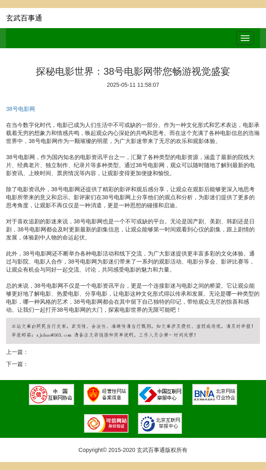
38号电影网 (20, 109)
